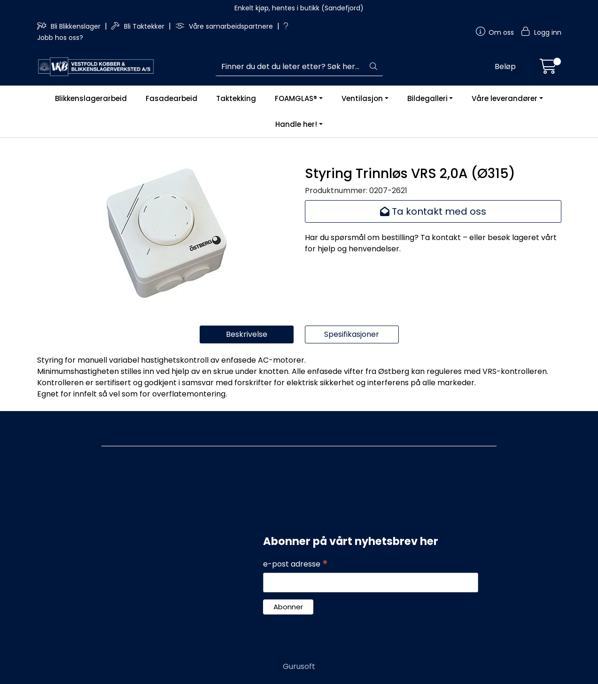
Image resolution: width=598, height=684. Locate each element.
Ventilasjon (362, 98)
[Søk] (290, 66)
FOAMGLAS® (296, 98)
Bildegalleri (427, 98)
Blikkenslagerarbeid (91, 98)
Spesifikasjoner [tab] (351, 334)
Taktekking (236, 98)
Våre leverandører (504, 98)
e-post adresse (295, 564)
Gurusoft (299, 666)
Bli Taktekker (138, 26)
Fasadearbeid (171, 98)
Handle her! (296, 124)
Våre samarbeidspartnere (225, 26)
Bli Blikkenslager (69, 26)
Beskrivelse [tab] (246, 334)
